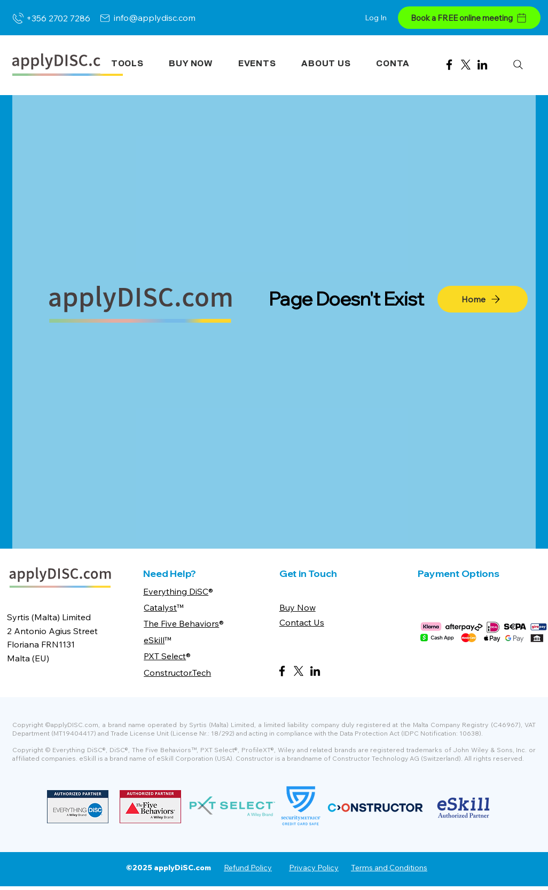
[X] (466, 65)
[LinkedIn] (482, 65)
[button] (127, 64)
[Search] (518, 64)
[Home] (482, 299)
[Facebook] (449, 65)
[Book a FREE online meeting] (469, 17)
